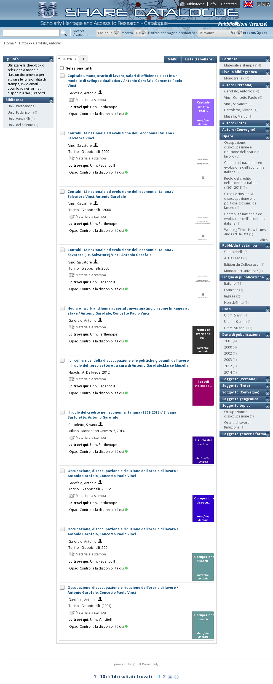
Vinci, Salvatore (80, 145)
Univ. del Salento (20, 125)
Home (9, 43)
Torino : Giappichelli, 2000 (88, 151)
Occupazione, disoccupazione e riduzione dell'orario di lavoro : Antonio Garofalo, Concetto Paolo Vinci (123, 473)
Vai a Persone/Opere (249, 32)
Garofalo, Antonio (47, 43)
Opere (227, 136)
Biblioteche (196, 4)
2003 (228, 359)
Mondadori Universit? (241, 270)
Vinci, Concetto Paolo (240, 97)
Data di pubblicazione (241, 334)
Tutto (67, 59)
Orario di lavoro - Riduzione (237, 425)
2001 (228, 341)
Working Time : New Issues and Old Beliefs (245, 232)
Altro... (265, 240)
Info (213, 4)
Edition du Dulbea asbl (241, 264)
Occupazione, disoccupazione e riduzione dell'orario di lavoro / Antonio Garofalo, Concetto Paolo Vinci (123, 531)
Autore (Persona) (237, 84)
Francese (231, 290)
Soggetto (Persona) (239, 379)
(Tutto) (22, 43)
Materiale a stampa (239, 65)
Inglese (229, 296)
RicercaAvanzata (80, 32)
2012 (228, 366)
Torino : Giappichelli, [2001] (89, 605)
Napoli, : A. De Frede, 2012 (89, 372)
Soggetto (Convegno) (240, 392)
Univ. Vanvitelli (18, 118)
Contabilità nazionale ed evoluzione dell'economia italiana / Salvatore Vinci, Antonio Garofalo (120, 194)
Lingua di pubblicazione (243, 277)
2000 (228, 347)
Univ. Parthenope (20, 106)
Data (226, 309)
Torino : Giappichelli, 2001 (88, 547)
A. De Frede (233, 258)
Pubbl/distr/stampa (239, 245)
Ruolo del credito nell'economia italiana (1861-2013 (241, 183)
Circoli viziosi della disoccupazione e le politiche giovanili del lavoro (240, 200)
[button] (108, 33)
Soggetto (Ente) (236, 385)
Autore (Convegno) (238, 129)
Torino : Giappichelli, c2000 (89, 209)
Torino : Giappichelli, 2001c (89, 489)
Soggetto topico (236, 405)
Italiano (230, 283)
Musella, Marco (236, 116)
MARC (172, 59)
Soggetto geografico (240, 398)
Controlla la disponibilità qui (104, 113)
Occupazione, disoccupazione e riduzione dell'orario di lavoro (242, 149)
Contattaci (229, 4)
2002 (228, 353)
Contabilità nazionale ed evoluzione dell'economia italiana (244, 167)
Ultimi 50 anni (234, 328)
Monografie (233, 78)
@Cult (137, 664)
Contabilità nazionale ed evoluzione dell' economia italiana (244, 219)
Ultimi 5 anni (233, 315)
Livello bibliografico (239, 72)
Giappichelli (233, 251)
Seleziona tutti (78, 68)
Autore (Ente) (234, 123)
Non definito (234, 302)
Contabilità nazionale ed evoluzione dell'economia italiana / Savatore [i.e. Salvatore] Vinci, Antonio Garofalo (120, 252)
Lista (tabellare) (199, 59)
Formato (229, 59)
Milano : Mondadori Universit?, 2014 (96, 431)
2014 (228, 372)
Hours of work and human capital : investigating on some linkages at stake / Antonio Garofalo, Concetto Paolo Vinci (128, 311)
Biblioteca (14, 99)
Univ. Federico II (19, 112)
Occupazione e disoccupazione (236, 414)
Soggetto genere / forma (244, 434)
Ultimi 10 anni (234, 321)
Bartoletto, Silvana (82, 424)
